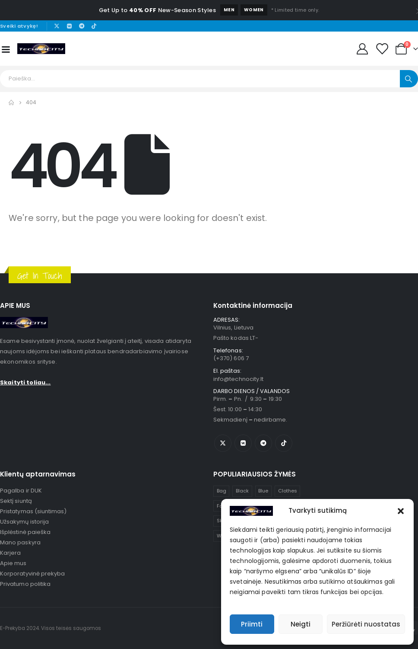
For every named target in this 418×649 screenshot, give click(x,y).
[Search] (409, 78)
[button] (400, 510)
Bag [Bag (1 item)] (221, 490)
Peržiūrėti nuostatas (366, 624)
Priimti (252, 624)
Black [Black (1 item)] (242, 490)
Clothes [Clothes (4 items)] (287, 490)
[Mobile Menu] (5, 49)
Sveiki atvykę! (19, 25)
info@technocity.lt (238, 379)
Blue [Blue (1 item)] (263, 490)
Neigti (300, 624)
